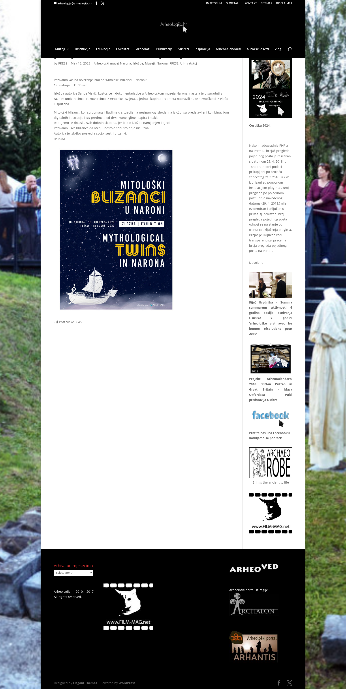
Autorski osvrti (258, 49)
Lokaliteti (123, 49)
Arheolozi (143, 49)
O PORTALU (233, 3)
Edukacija (103, 49)
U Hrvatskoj (188, 63)
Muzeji (60, 49)
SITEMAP (266, 3)
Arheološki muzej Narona (112, 63)
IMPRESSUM (214, 3)
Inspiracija (202, 49)
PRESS (62, 63)
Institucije (82, 49)
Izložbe (138, 63)
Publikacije (164, 49)
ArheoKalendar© (228, 49)
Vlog (278, 49)
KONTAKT (250, 3)
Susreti (183, 49)
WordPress (127, 683)
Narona (162, 63)
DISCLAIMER (284, 3)
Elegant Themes (85, 683)
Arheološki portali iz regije (248, 590)
